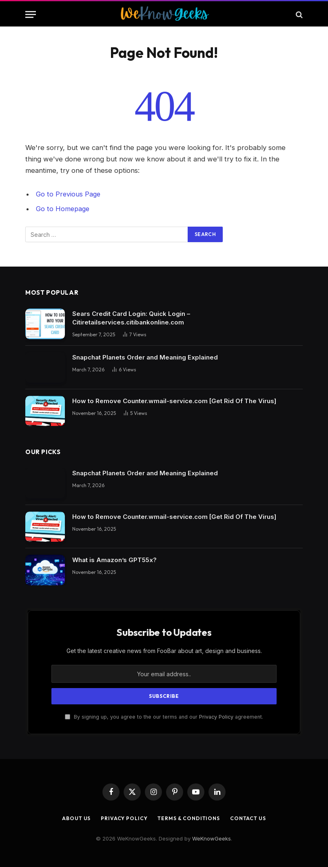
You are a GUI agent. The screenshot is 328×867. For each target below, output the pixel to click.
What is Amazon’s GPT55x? (114, 560)
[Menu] (30, 14)
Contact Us (252, 817)
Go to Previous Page (69, 194)
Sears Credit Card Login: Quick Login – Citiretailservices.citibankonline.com (131, 318)
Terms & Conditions (190, 817)
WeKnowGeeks (211, 838)
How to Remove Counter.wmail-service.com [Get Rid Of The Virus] (174, 400)
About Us (72, 817)
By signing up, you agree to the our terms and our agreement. (164, 717)
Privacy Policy (216, 717)
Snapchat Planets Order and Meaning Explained (145, 357)
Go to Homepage (63, 209)
